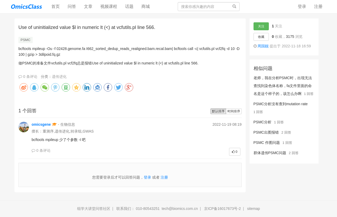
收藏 (261, 37)
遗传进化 (59, 76)
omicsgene (41, 124)
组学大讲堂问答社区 (93, 208)
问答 (72, 6)
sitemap (253, 208)
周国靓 (263, 46)
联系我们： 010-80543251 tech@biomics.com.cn (157, 208)
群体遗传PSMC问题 (270, 153)
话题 (129, 6)
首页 (57, 6)
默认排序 (218, 111)
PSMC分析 (262, 122)
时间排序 (233, 111)
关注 (261, 26)
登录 (302, 6)
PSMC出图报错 (266, 132)
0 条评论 (27, 76)
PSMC (26, 40)
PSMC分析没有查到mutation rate (281, 104)
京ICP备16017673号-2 (222, 208)
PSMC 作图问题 (267, 142)
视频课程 (108, 6)
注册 (318, 6)
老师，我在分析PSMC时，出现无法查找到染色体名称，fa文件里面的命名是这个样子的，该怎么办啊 (283, 86)
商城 (145, 6)
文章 (88, 6)
